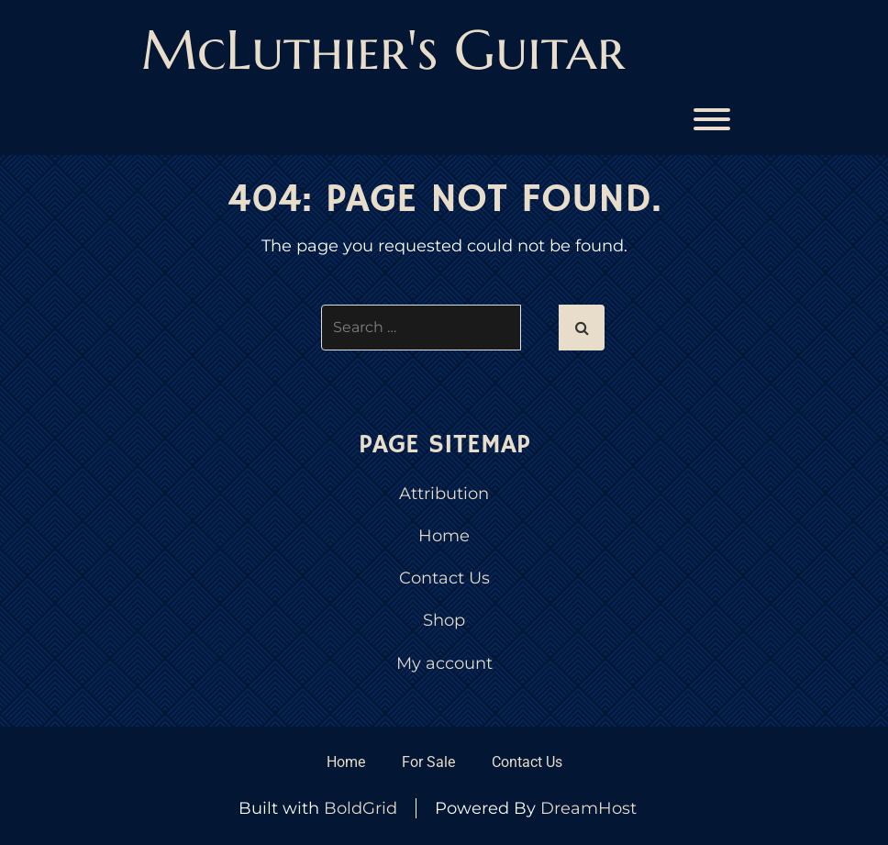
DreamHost (588, 808)
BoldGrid (360, 808)
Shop (444, 620)
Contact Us (444, 578)
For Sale (428, 762)
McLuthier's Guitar (383, 50)
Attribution (444, 494)
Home (444, 536)
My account (444, 663)
